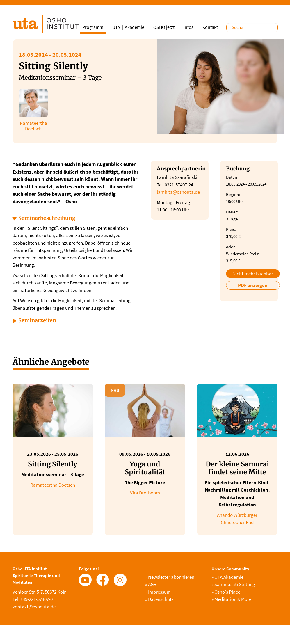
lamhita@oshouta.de (178, 192)
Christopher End (237, 522)
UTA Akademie (227, 577)
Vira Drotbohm (145, 492)
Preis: (231, 229)
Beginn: (233, 194)
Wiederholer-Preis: (242, 254)
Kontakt (210, 27)
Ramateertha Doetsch (52, 485)
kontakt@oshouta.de (34, 606)
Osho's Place (225, 592)
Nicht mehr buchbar (252, 273)
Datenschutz (159, 599)
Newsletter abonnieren (169, 577)
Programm (92, 27)
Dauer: (232, 212)
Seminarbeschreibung (46, 218)
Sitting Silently (52, 464)
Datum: (232, 177)
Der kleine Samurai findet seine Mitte (237, 468)
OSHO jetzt (164, 27)
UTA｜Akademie (128, 27)
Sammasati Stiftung (233, 584)
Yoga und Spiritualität (145, 468)
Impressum (158, 592)
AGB (150, 584)
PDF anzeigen (253, 285)
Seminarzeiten (37, 320)
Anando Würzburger (237, 515)
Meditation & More (231, 599)
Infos (188, 27)
